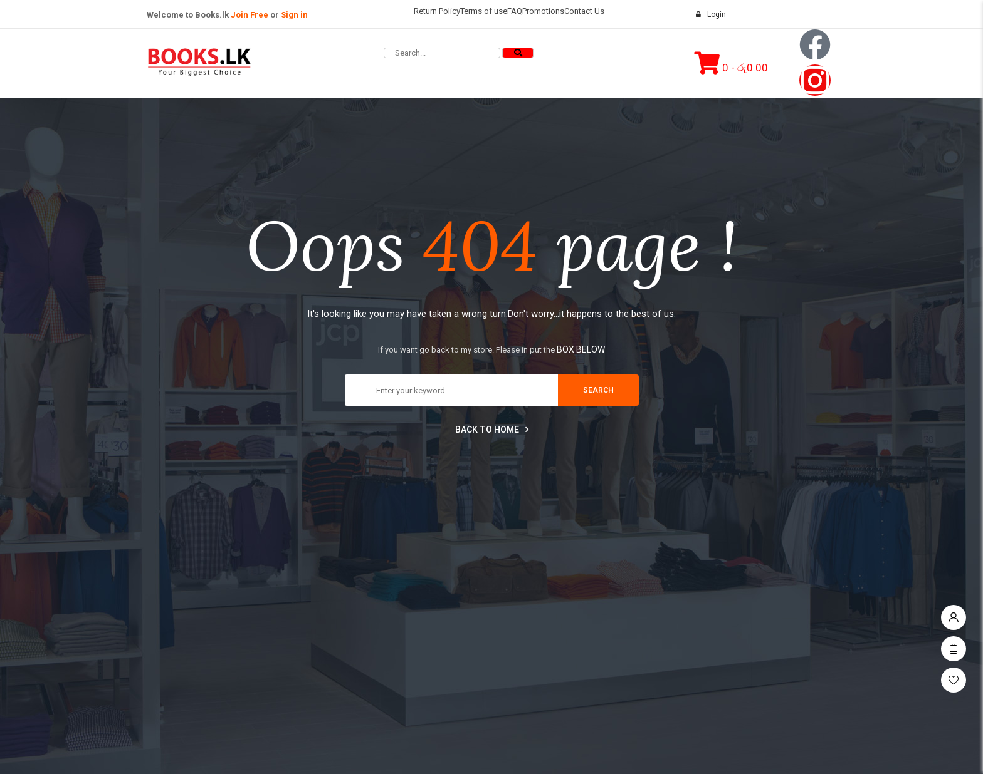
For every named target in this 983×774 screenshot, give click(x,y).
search (598, 390)
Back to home (491, 430)
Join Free (249, 14)
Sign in (294, 14)
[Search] (518, 53)
